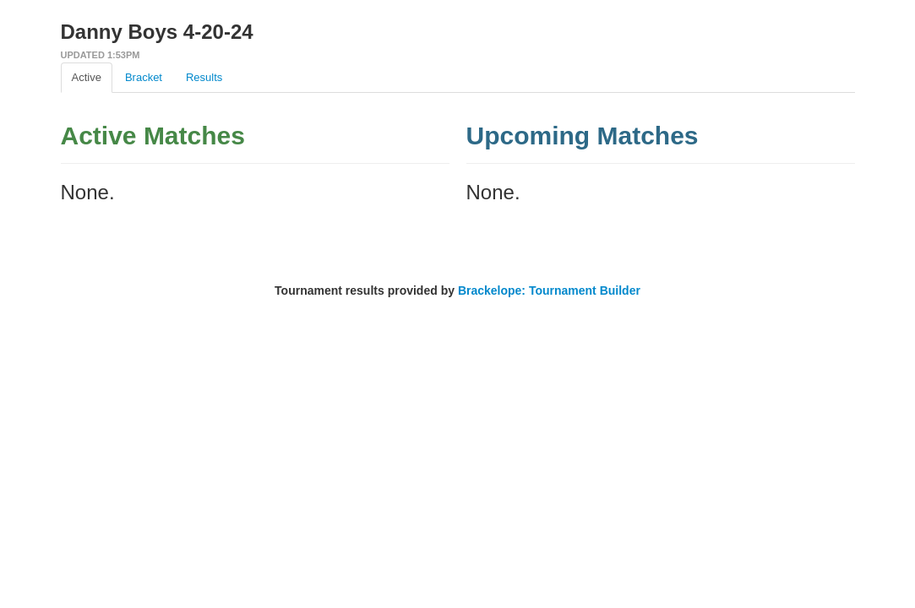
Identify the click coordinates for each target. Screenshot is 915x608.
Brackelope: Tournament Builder (549, 290)
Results (204, 77)
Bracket (143, 77)
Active (86, 77)
